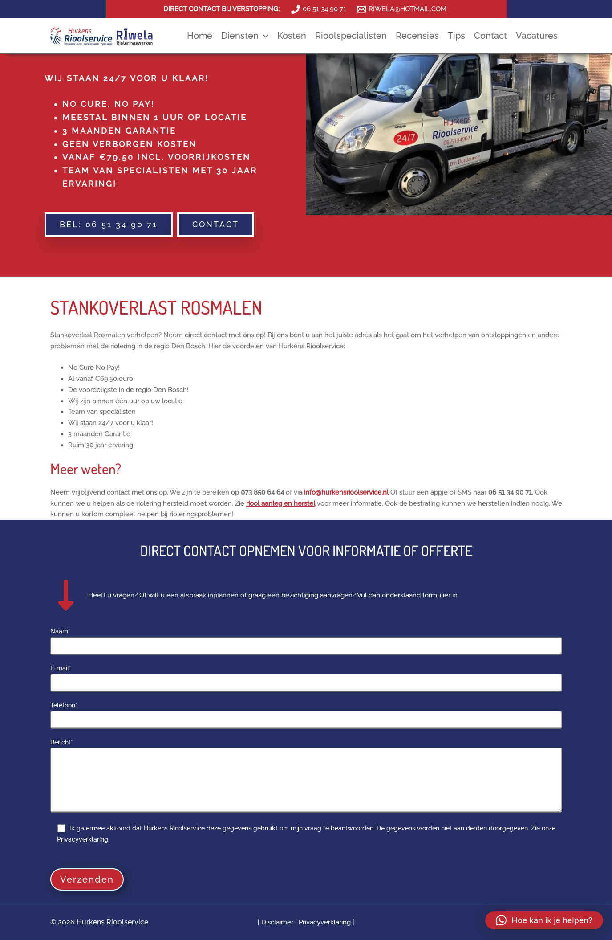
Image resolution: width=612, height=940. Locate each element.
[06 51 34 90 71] (318, 9)
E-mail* (306, 678)
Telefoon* (306, 715)
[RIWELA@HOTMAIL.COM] (401, 9)
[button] (109, 224)
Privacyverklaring (325, 922)
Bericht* (306, 777)
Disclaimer (278, 922)
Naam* (306, 641)
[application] (263, 35)
